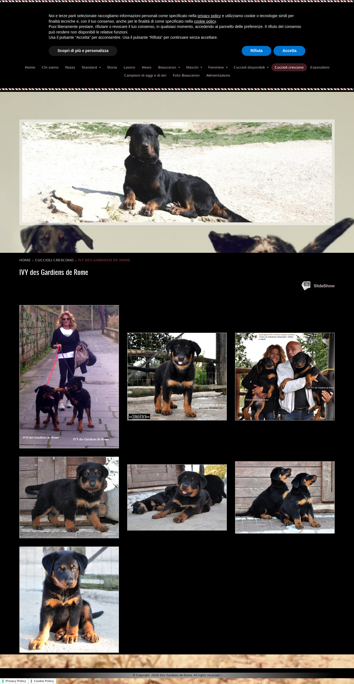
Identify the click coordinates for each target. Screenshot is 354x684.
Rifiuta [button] (257, 50)
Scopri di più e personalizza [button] (83, 50)
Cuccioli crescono (289, 67)
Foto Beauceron (186, 75)
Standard (91, 67)
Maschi (194, 67)
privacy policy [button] (209, 16)
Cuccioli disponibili (251, 67)
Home (30, 67)
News (147, 67)
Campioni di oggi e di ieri (145, 75)
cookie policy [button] (205, 21)
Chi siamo (50, 67)
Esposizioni (319, 67)
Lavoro (129, 67)
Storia (112, 67)
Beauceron (169, 67)
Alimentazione (218, 75)
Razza (70, 67)
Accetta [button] (289, 50)
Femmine (218, 67)
